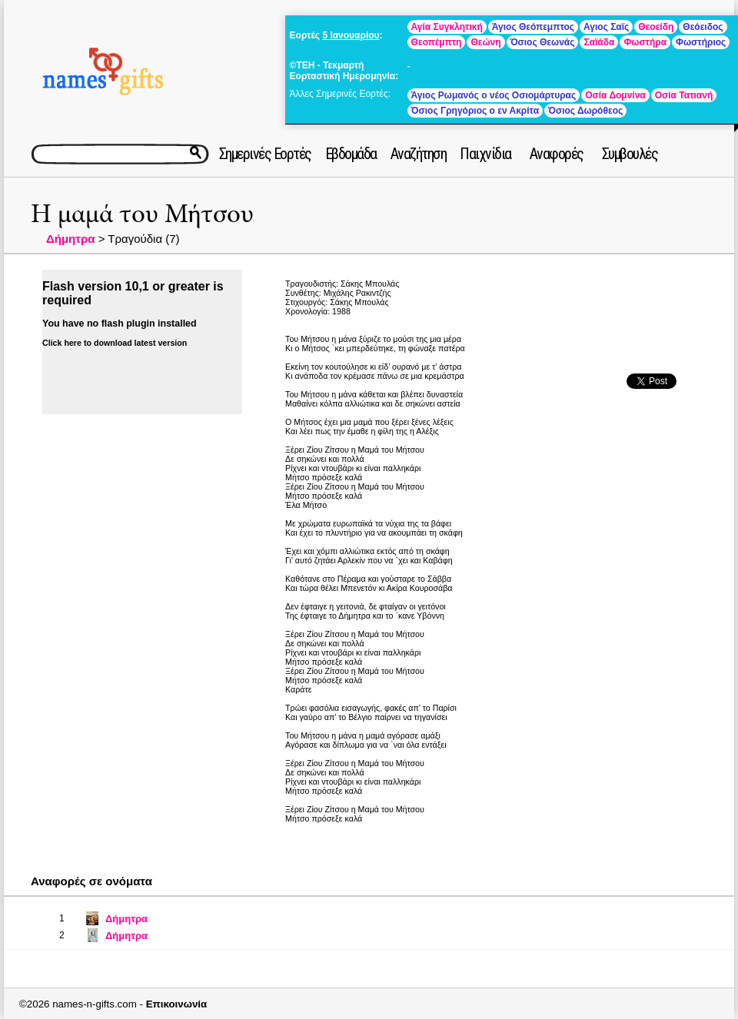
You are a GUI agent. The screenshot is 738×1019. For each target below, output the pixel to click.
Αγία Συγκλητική (447, 27)
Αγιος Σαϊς (606, 27)
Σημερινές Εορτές (265, 153)
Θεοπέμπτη (436, 42)
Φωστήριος (701, 42)
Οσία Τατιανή (684, 95)
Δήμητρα (70, 238)
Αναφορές (556, 153)
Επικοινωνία (177, 1004)
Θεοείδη (655, 27)
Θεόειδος (703, 27)
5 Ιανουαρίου (350, 35)
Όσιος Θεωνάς (542, 42)
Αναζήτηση (419, 153)
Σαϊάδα (598, 42)
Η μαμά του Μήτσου (142, 214)
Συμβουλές (630, 153)
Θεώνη (485, 42)
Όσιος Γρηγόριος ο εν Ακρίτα (475, 110)
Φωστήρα (645, 42)
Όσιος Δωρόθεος (585, 110)
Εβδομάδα (351, 153)
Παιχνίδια (485, 153)
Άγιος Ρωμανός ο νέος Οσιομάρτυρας (494, 95)
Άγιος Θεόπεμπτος (533, 27)
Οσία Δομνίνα (615, 95)
